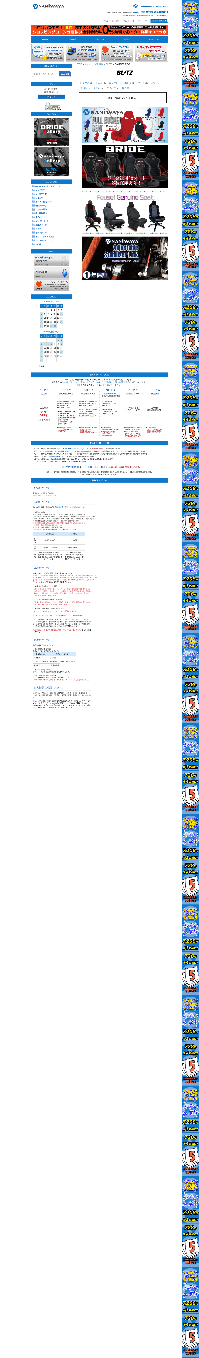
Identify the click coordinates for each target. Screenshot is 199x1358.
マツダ (141, 83)
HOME (105, 21)
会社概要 (115, 21)
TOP (79, 64)
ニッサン (113, 83)
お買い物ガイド (129, 21)
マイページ (142, 21)
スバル (83, 88)
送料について (154, 39)
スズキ (96, 88)
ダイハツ (111, 88)
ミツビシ (155, 83)
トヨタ (99, 83)
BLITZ (109, 64)
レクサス (84, 83)
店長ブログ (99, 39)
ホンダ (127, 83)
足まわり (89, 64)
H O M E (44, 39)
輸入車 (125, 88)
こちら (57, 92)
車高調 (99, 64)
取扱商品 (72, 39)
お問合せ (127, 39)
